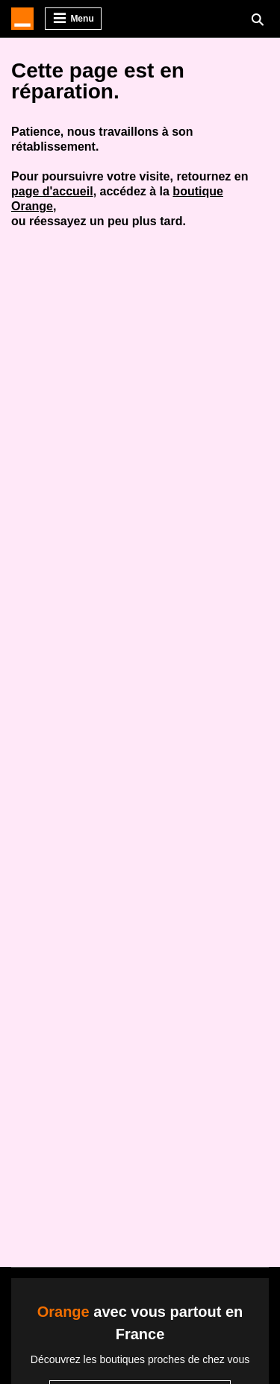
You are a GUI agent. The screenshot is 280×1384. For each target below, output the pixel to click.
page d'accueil (52, 191)
